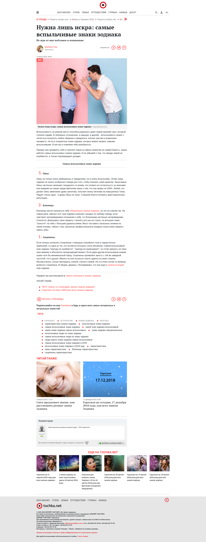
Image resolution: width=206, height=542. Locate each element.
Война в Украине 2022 (83, 19)
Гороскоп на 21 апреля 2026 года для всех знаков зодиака (46, 477)
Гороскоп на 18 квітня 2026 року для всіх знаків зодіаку (159, 477)
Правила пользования (44, 532)
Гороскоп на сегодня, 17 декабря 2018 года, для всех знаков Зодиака (104, 405)
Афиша (123, 12)
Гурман (112, 12)
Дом (40, 60)
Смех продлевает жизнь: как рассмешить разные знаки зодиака (55, 405)
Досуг (132, 12)
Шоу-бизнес (64, 12)
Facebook (66, 305)
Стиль (76, 12)
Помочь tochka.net (59, 19)
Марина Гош (51, 47)
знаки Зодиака (86, 321)
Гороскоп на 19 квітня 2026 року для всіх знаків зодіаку (136, 477)
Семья (85, 12)
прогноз (104, 321)
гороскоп (49, 321)
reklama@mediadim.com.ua (74, 523)
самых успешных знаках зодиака (83, 276)
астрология (66, 321)
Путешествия (98, 12)
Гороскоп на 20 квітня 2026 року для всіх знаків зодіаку (114, 477)
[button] (161, 12)
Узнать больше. (83, 536)
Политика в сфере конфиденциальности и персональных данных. (75, 532)
